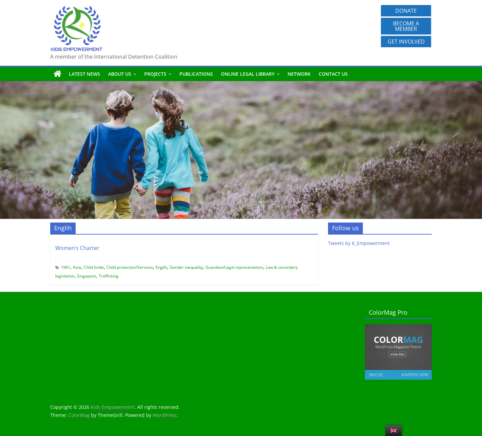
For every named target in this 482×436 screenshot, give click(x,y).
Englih (161, 267)
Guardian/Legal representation (234, 267)
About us (119, 74)
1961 (65, 267)
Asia (77, 267)
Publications (196, 74)
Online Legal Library (247, 74)
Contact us (333, 74)
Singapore (86, 276)
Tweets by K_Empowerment (359, 243)
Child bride (94, 267)
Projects (155, 74)
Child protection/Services (129, 267)
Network (299, 74)
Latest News (84, 74)
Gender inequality (186, 267)
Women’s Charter (77, 248)
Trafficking (108, 276)
